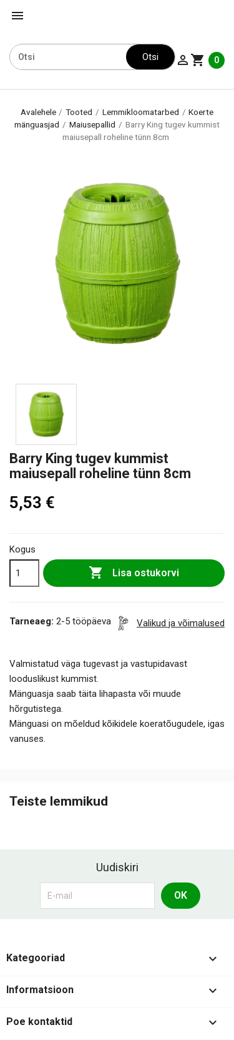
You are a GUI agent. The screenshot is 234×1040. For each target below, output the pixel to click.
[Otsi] (68, 56)
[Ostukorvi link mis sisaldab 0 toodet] (207, 60)
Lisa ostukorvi (134, 573)
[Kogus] (24, 573)
